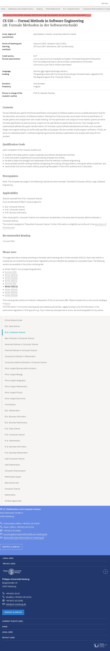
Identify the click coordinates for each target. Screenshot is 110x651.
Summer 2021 (10, 283)
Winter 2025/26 (11, 295)
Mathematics (10, 495)
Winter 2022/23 (11, 289)
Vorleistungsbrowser (13, 501)
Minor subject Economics (15, 398)
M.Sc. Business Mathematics (16, 452)
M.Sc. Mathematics (12, 440)
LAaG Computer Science (14, 458)
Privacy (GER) (9, 564)
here (88, 15)
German (105, 3)
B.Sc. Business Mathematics (16, 422)
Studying (39, 9)
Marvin (7, 303)
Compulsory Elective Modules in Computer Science (26, 362)
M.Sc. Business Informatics (15, 446)
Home (3, 9)
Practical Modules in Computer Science (21, 350)
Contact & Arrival (11, 547)
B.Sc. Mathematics (12, 410)
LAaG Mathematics (12, 465)
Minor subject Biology (14, 374)
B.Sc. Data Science (12, 326)
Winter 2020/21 (11, 281)
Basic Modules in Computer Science (19, 338)
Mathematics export (13, 477)
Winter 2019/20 (11, 278)
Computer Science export (15, 471)
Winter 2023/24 (11, 292)
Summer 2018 (10, 272)
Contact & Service (13, 612)
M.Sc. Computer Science (15, 434)
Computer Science (12, 489)
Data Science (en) (12, 483)
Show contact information (105, 571)
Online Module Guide (53, 9)
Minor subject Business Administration (20, 368)
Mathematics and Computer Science (20, 9)
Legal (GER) (8, 558)
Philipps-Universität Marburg (12, 572)
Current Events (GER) (12, 621)
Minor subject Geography (15, 380)
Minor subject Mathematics (16, 386)
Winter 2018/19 (11, 275)
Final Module (10, 404)
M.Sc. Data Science (12, 428)
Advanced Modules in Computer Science (21, 344)
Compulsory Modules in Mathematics (20, 356)
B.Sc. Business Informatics (15, 416)
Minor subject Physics (13, 392)
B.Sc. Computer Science (71, 9)
